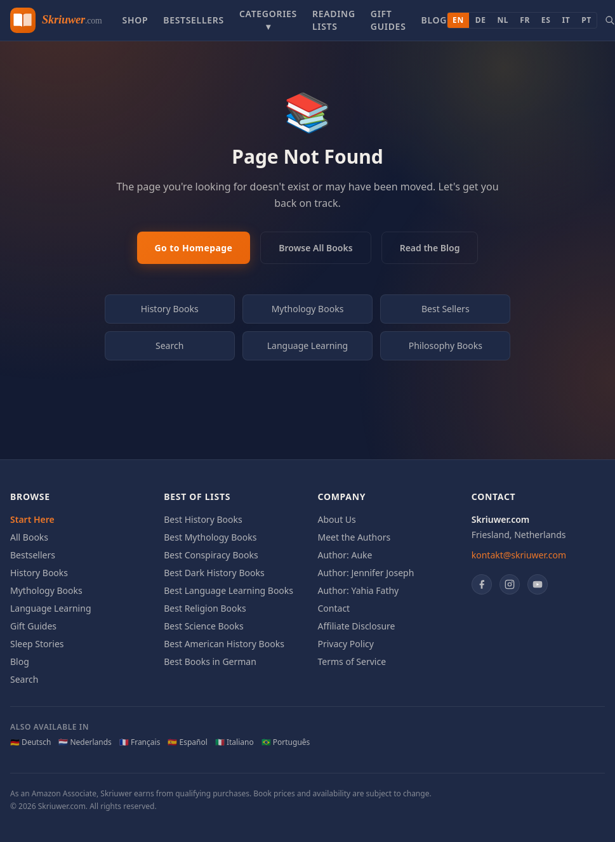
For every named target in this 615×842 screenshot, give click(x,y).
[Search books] (610, 20)
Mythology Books (308, 309)
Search (169, 345)
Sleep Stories (37, 644)
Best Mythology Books (210, 537)
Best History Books (203, 519)
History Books (170, 309)
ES (546, 20)
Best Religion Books (205, 608)
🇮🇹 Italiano (234, 742)
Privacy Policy (346, 644)
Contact (334, 608)
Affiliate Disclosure (356, 626)
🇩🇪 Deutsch (30, 742)
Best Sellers (445, 309)
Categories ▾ (268, 20)
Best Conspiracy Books (211, 555)
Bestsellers (193, 20)
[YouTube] (537, 584)
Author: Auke (345, 555)
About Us (337, 519)
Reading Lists (333, 20)
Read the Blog (430, 248)
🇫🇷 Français (140, 742)
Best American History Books (224, 644)
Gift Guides (388, 20)
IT (566, 20)
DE (480, 20)
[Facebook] (482, 584)
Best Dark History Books (214, 573)
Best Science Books (203, 626)
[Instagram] (509, 584)
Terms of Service (352, 661)
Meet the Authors (354, 537)
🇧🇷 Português (285, 742)
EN (458, 20)
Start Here (32, 519)
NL (503, 20)
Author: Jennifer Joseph (366, 573)
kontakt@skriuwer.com (519, 555)
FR (525, 20)
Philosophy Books (445, 345)
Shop (135, 20)
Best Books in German (210, 661)
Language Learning (307, 345)
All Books (29, 537)
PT (586, 20)
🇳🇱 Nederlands (85, 742)
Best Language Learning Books (228, 590)
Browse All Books (315, 248)
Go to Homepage (194, 248)
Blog (434, 20)
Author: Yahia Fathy (358, 590)
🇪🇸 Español (187, 742)
